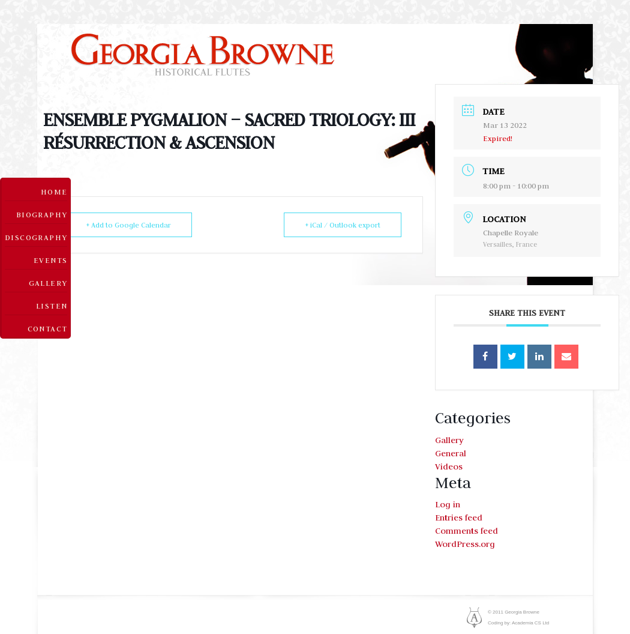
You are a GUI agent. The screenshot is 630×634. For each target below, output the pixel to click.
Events (50, 260)
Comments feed (466, 530)
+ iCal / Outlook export (342, 224)
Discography (36, 237)
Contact (48, 328)
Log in (447, 504)
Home (54, 191)
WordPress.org (465, 544)
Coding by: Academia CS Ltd (518, 623)
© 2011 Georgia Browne (513, 612)
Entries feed (458, 517)
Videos (449, 466)
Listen (51, 305)
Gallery (48, 283)
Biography (42, 214)
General (450, 453)
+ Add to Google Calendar (128, 224)
